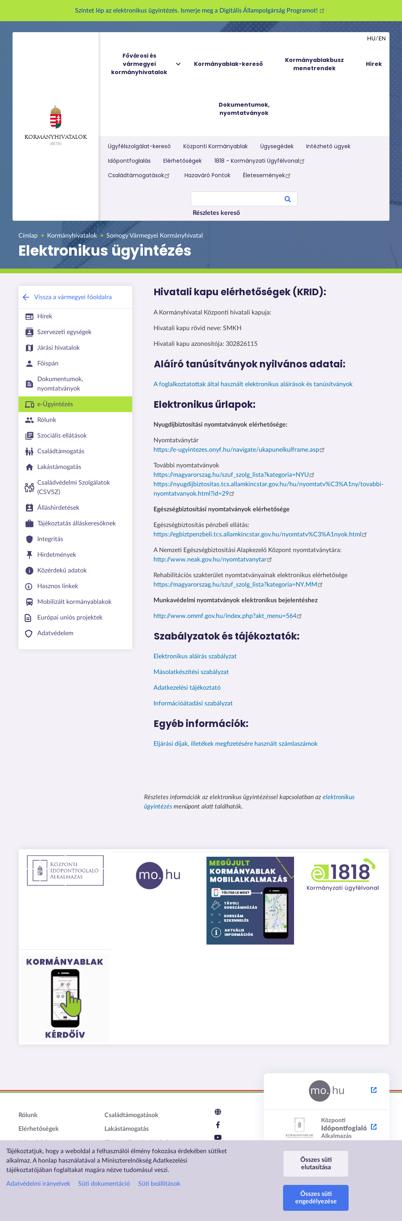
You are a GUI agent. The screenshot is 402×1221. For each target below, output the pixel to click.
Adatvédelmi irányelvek (38, 1184)
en (382, 39)
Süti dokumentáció (104, 1184)
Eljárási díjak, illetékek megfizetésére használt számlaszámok (235, 744)
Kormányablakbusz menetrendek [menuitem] (314, 64)
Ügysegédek (277, 146)
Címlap (28, 236)
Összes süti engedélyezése (316, 1198)
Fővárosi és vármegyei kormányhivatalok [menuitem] (146, 64)
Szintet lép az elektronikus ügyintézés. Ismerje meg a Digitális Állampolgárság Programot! (201, 10)
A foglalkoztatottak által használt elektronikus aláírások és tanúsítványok (253, 384)
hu (371, 39)
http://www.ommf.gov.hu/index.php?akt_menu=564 (228, 616)
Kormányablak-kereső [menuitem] (228, 64)
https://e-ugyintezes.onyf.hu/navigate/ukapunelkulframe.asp (240, 450)
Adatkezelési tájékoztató (187, 688)
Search (288, 200)
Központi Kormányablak (215, 146)
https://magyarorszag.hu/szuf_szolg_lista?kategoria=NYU (235, 475)
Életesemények (268, 175)
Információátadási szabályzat (193, 703)
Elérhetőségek (182, 161)
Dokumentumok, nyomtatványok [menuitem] (244, 109)
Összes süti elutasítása (316, 1163)
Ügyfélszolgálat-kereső (139, 146)
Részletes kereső (216, 213)
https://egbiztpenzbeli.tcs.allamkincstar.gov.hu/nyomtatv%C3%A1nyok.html (261, 534)
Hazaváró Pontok (207, 175)
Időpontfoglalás (129, 161)
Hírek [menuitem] (374, 64)
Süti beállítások (159, 1184)
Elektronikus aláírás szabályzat (195, 656)
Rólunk (28, 1115)
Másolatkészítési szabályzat (191, 672)
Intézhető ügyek (328, 146)
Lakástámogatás (126, 1129)
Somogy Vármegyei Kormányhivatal (154, 236)
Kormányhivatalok (55, 122)
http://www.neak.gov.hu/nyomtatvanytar (213, 559)
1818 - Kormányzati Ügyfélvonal (260, 160)
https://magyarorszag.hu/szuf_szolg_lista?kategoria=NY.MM (239, 584)
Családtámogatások (140, 175)
